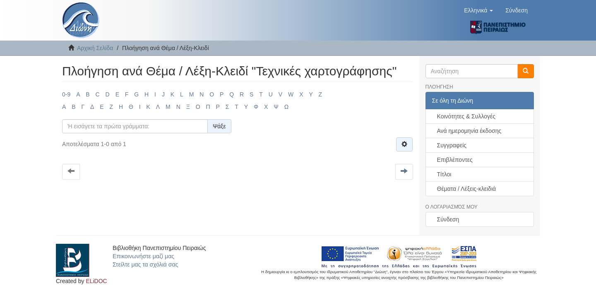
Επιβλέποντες (455, 159)
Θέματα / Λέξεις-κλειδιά (466, 188)
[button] (478, 10)
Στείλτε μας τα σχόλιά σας (145, 264)
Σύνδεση (448, 219)
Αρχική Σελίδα (95, 48)
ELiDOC (96, 281)
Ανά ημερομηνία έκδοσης (469, 130)
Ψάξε (219, 126)
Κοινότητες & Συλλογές (466, 116)
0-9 (66, 94)
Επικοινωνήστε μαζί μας (143, 256)
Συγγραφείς (452, 145)
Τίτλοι (444, 174)
